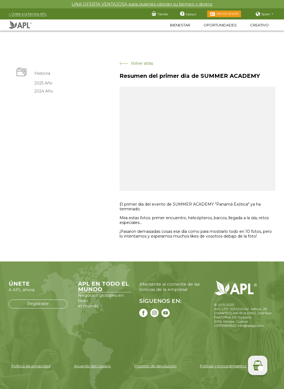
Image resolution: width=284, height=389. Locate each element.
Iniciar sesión (228, 14)
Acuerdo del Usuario (92, 366)
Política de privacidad (30, 366)
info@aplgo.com (250, 325)
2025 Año (43, 83)
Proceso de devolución (155, 366)
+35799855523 (225, 325)
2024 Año (43, 91)
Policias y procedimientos (223, 366)
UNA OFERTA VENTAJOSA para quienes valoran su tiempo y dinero (142, 4)
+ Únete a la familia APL (28, 14)
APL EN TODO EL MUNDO (103, 286)
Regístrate (38, 303)
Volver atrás (136, 63)
